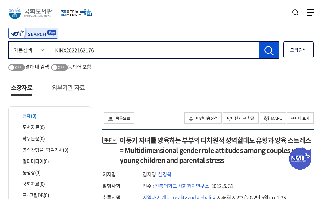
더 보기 (300, 118)
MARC (273, 118)
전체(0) (26, 115)
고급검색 (298, 49)
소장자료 (21, 87)
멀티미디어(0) (32, 161)
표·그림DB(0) (32, 195)
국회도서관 (30, 12)
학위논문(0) (30, 138)
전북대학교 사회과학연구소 (181, 186)
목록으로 (119, 118)
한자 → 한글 (240, 118)
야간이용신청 (203, 118)
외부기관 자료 (68, 87)
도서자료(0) (30, 127)
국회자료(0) (30, 183)
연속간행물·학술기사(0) (42, 149)
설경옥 (165, 174)
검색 (295, 12)
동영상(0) (28, 172)
